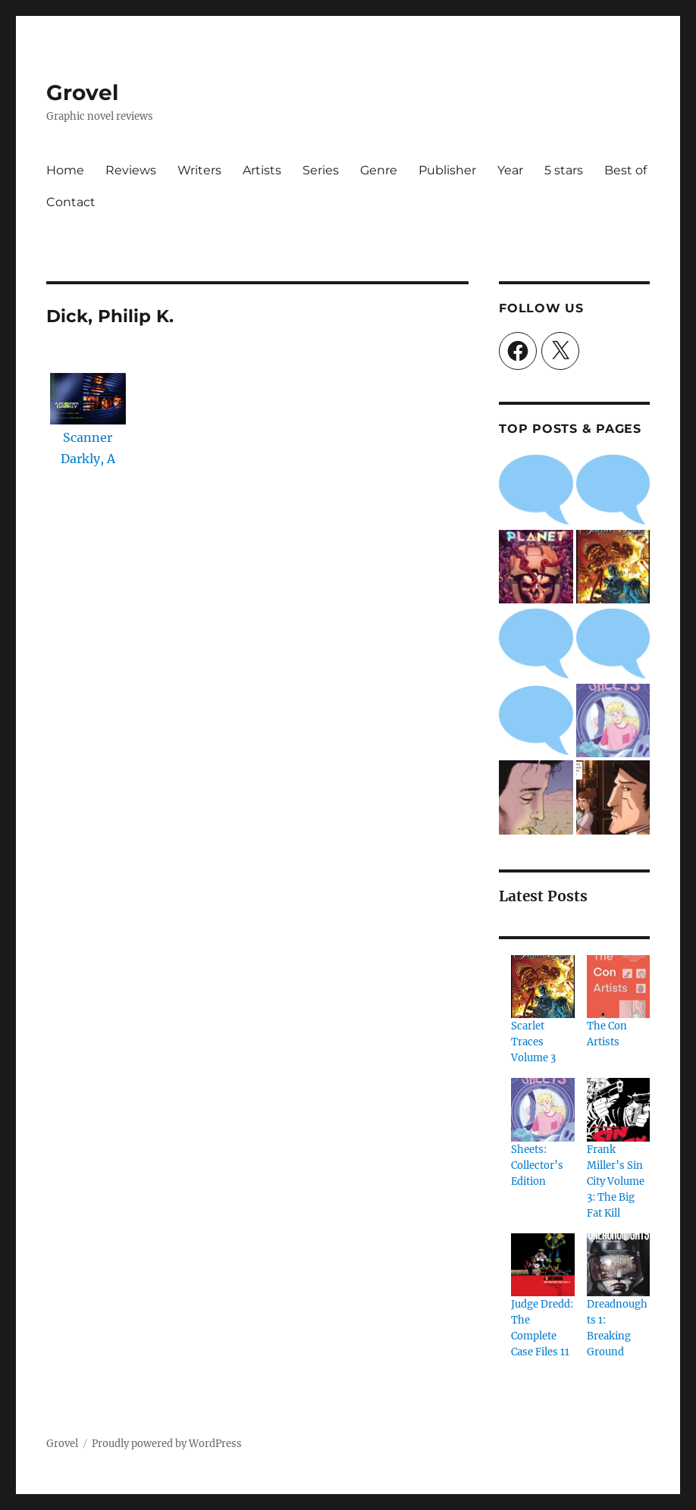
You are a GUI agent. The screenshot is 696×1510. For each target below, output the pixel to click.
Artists (262, 170)
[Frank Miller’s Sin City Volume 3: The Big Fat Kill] (618, 1109)
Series (321, 170)
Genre (378, 170)
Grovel (82, 92)
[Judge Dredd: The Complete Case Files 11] (542, 1264)
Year (510, 170)
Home (65, 170)
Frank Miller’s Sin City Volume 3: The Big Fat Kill (615, 1181)
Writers (199, 170)
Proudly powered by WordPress (167, 1443)
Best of (625, 170)
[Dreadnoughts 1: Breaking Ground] (618, 1264)
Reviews (130, 170)
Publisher (447, 170)
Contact (71, 202)
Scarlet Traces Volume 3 (533, 1042)
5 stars (563, 170)
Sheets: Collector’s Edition (537, 1165)
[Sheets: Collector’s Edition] (542, 1109)
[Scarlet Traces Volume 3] (542, 986)
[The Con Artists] (618, 986)
